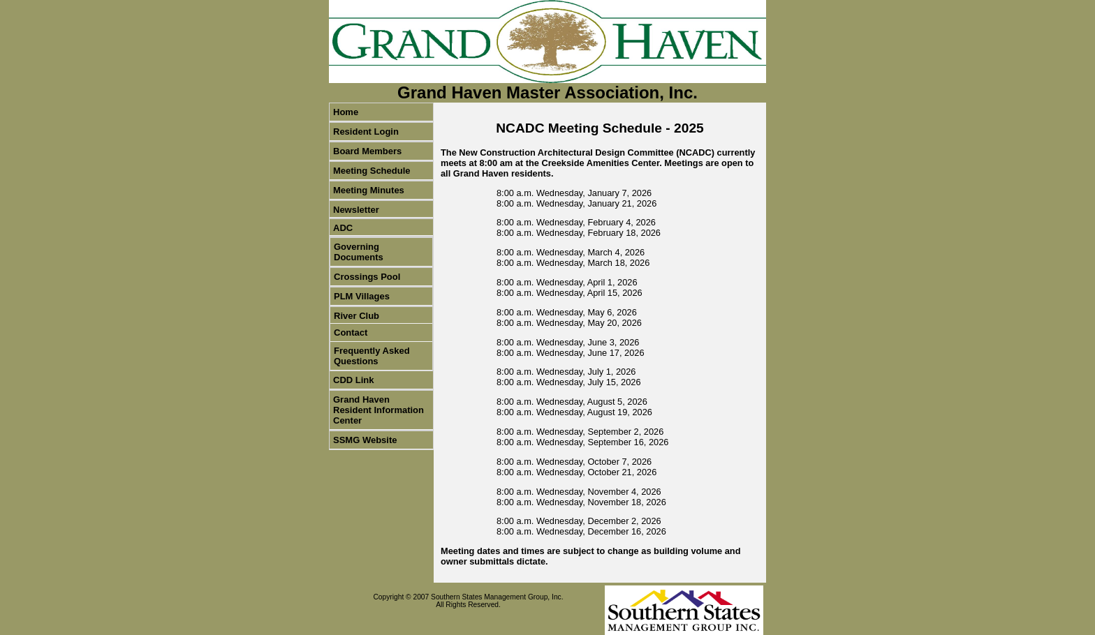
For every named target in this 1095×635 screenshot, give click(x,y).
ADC (343, 228)
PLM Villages (362, 296)
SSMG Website (365, 440)
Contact (350, 332)
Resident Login (366, 131)
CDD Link (353, 380)
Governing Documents (358, 251)
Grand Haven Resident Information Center (378, 410)
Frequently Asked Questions (372, 355)
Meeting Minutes (368, 190)
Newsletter (356, 209)
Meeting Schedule (372, 170)
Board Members (367, 151)
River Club (356, 316)
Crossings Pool (367, 276)
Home (345, 112)
